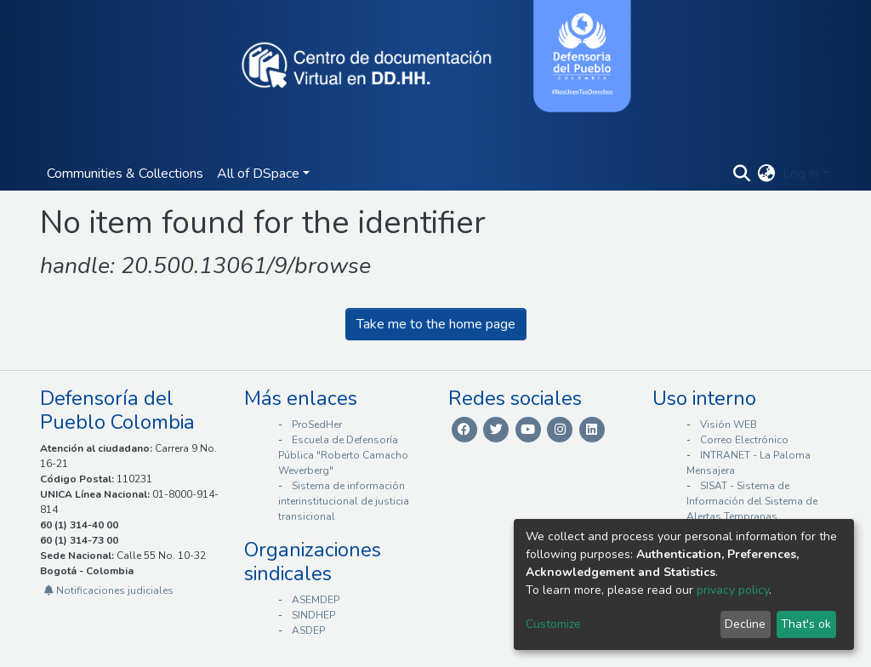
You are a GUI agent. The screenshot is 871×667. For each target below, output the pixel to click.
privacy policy (733, 590)
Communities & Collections (125, 173)
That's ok (806, 624)
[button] (766, 173)
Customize (553, 624)
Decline (745, 624)
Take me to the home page (435, 324)
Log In (801, 173)
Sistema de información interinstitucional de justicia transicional (343, 501)
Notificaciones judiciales (109, 590)
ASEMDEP (315, 600)
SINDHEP (313, 615)
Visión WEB (728, 424)
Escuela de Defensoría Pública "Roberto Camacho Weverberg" (343, 455)
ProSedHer (317, 424)
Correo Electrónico (744, 440)
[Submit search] (742, 173)
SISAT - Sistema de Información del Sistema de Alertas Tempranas (751, 501)
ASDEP (308, 630)
